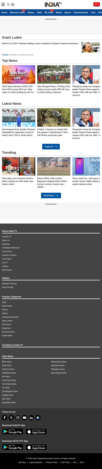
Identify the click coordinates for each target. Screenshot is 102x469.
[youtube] (24, 417)
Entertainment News (10, 317)
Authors (5, 266)
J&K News (6, 399)
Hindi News (6, 259)
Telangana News (58, 369)
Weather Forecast (9, 284)
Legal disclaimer (35, 462)
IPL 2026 (48, 12)
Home (4, 12)
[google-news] (38, 417)
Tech (93, 12)
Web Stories (7, 270)
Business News (8, 332)
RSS (82, 462)
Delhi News (6, 365)
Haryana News (8, 369)
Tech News (6, 324)
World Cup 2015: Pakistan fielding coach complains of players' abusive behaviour (40, 43)
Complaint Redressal (10, 248)
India (39, 12)
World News (7, 306)
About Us (6, 240)
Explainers (6, 328)
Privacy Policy (51, 462)
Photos (5, 310)
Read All (51, 146)
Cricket (5, 55)
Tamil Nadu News (9, 384)
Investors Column (9, 255)
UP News (6, 388)
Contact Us (6, 237)
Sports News (7, 321)
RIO (75, 462)
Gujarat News (7, 395)
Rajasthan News (58, 365)
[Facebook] (4, 417)
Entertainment (81, 12)
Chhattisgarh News (10, 391)
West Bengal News (59, 373)
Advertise (6, 244)
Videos (30, 12)
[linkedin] (31, 417)
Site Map (22, 462)
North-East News (9, 380)
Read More (51, 195)
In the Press (7, 251)
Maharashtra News (59, 362)
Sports (67, 12)
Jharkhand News (9, 373)
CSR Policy (65, 462)
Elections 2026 (17, 12)
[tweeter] (11, 417)
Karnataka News (9, 402)
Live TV (5, 262)
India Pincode (7, 287)
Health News (7, 335)
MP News (6, 376)
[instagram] (18, 417)
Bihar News (7, 362)
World (59, 12)
